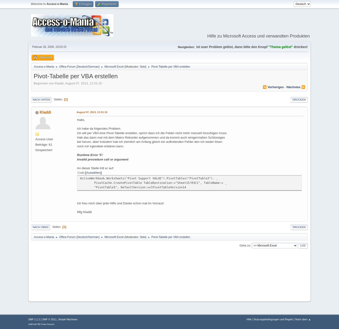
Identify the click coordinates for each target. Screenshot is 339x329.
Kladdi (45, 112)
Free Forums (47, 324)
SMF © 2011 (49, 319)
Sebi (142, 66)
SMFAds (32, 324)
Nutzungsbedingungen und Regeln (273, 319)
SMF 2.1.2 (34, 319)
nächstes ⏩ (296, 87)
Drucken (299, 99)
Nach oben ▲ (303, 319)
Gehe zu (244, 245)
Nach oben (40, 227)
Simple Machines (67, 319)
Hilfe (249, 319)
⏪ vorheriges (273, 87)
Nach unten (41, 99)
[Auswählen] (93, 172)
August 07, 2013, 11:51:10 (92, 112)
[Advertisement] (169, 284)
